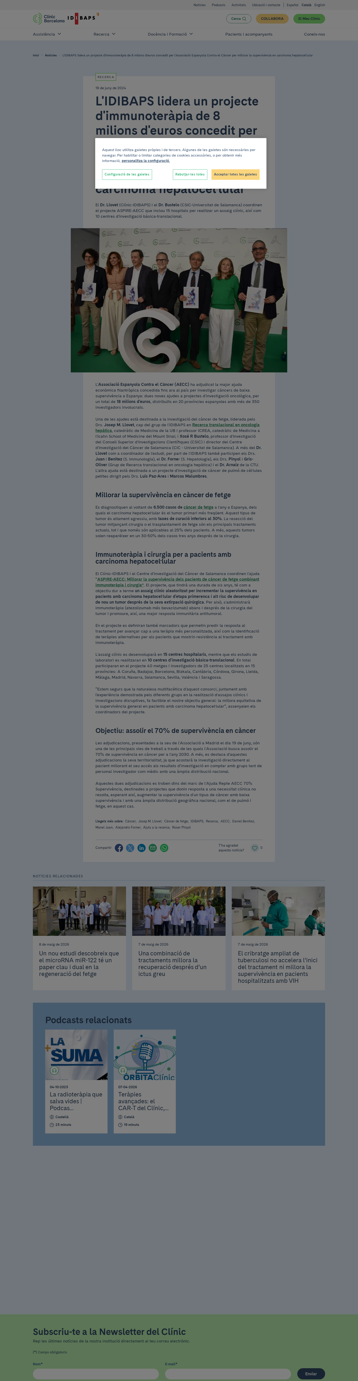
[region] (180, 163)
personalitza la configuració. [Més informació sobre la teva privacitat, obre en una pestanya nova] (146, 161)
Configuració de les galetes (127, 174)
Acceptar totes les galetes (235, 174)
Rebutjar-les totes (190, 174)
